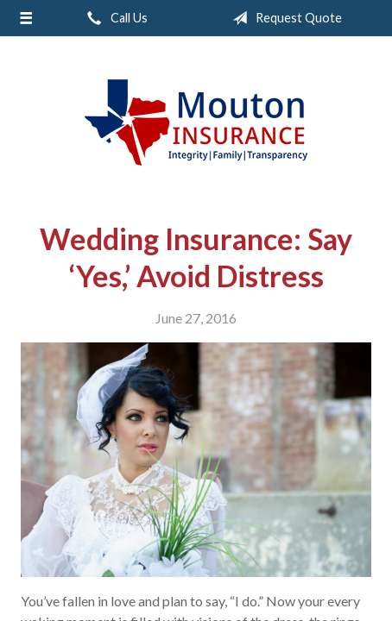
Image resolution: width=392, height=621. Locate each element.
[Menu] (25, 18)
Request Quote (283, 18)
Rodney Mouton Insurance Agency (196, 122)
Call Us (114, 18)
